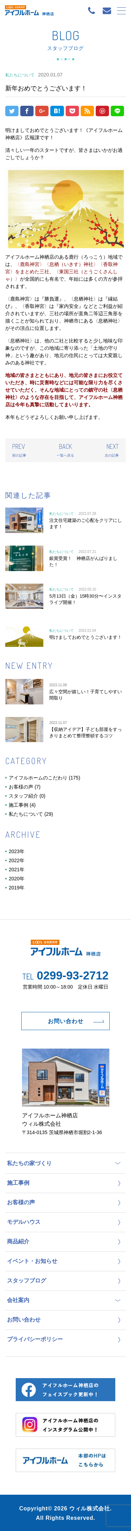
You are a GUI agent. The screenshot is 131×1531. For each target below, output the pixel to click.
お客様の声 (21, 787)
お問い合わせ (65, 1021)
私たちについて (26, 814)
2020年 (16, 878)
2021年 (16, 869)
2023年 (16, 851)
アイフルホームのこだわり (38, 778)
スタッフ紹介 (23, 796)
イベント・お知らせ (32, 1261)
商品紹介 (18, 1241)
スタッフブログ (26, 1281)
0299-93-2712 (65, 975)
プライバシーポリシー (35, 1339)
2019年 (16, 887)
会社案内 (18, 1300)
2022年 (16, 860)
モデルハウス (24, 1222)
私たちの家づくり (29, 1163)
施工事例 (18, 805)
